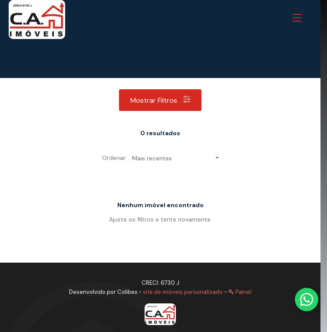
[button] (299, 18)
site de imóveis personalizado (183, 292)
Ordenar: (114, 158)
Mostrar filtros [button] (160, 100)
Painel (239, 292)
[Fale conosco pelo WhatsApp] (306, 299)
